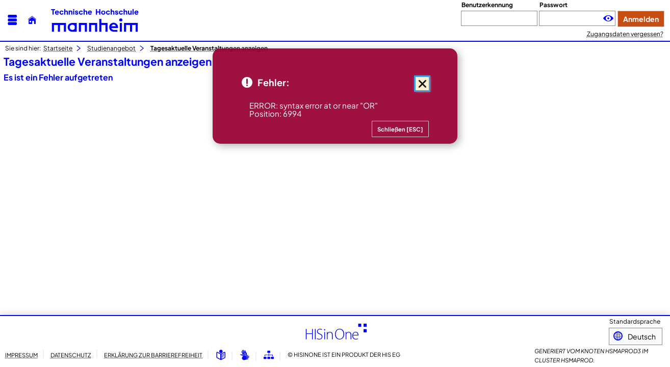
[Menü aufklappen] (12, 20)
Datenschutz (70, 354)
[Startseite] (32, 20)
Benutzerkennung (487, 5)
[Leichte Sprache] (220, 355)
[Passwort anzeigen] (608, 18)
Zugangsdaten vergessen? (625, 34)
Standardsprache (634, 322)
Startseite (57, 48)
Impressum (21, 354)
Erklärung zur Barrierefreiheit (153, 354)
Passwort (553, 5)
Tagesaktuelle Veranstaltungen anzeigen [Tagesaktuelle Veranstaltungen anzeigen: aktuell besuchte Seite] (209, 48)
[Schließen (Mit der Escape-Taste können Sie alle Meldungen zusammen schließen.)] (422, 83)
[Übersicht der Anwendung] (268, 355)
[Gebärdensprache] (244, 355)
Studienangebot (111, 48)
